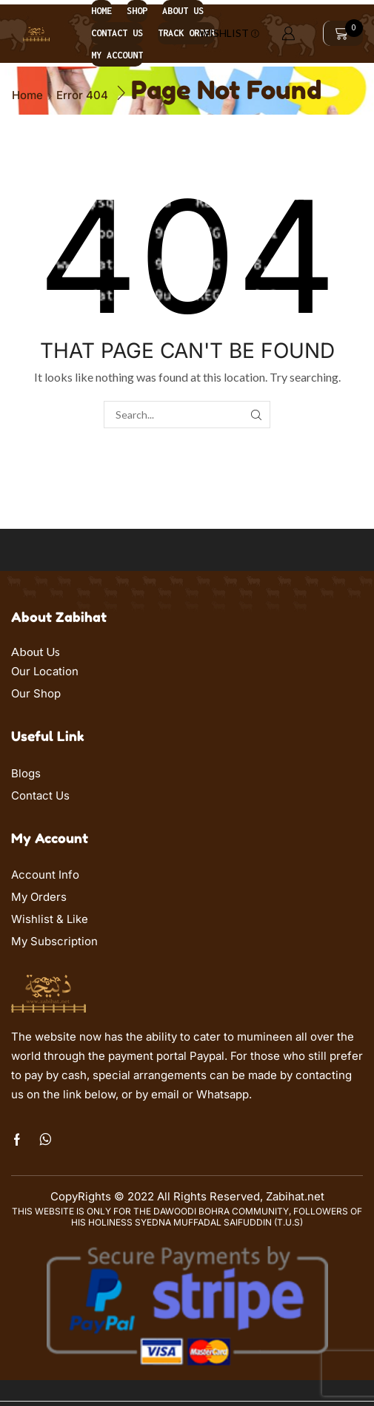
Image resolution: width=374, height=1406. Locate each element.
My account (117, 55)
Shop (137, 10)
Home (101, 10)
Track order (186, 32)
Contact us (117, 32)
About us (183, 10)
